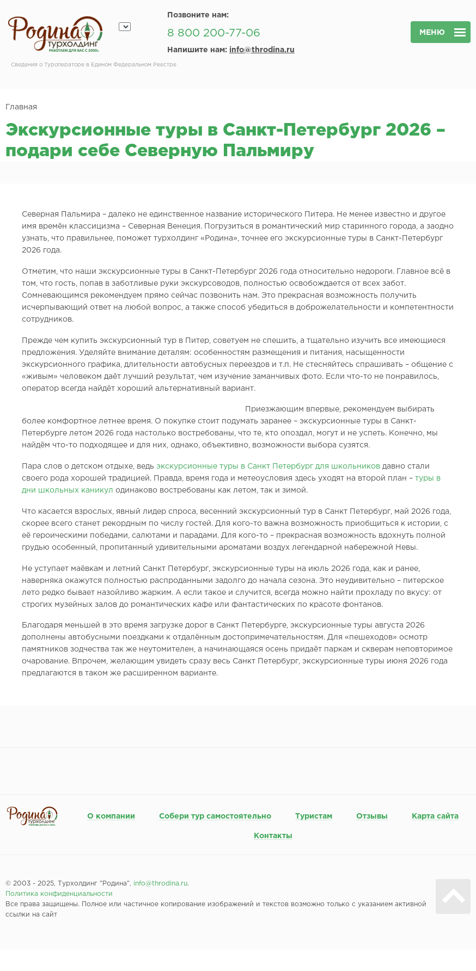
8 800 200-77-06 (213, 33)
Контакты (273, 836)
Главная (21, 107)
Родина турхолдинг (55, 34)
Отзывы (372, 816)
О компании (111, 816)
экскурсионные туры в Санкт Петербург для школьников (268, 466)
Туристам (313, 816)
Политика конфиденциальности (59, 894)
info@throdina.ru (262, 50)
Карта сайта (435, 816)
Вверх (453, 896)
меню (432, 32)
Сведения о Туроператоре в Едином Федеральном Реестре (93, 65)
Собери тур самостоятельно (215, 816)
